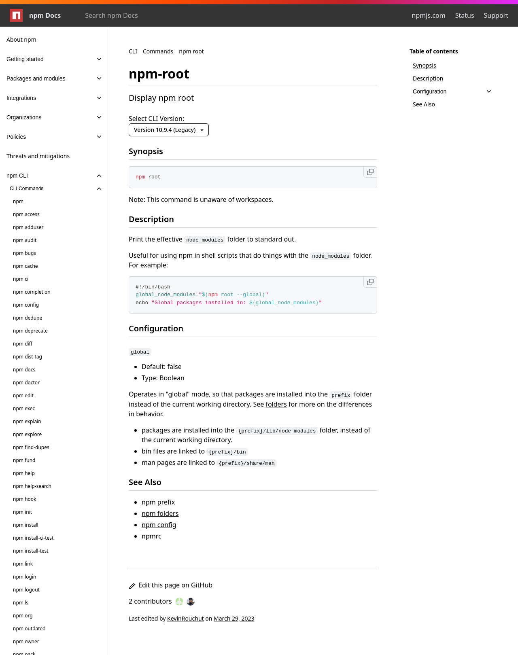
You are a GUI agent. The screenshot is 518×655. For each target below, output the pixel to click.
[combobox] (128, 15)
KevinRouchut (185, 618)
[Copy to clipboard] (370, 172)
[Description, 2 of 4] (452, 78)
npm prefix (158, 502)
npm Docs (35, 15)
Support (496, 15)
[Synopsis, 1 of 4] (452, 65)
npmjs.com (429, 15)
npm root (191, 51)
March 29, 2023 (234, 618)
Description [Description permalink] (156, 219)
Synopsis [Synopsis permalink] (151, 151)
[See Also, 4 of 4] (452, 104)
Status (464, 15)
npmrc (151, 536)
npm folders (160, 513)
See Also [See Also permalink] (150, 482)
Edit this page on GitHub (170, 585)
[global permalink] (145, 350)
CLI (133, 51)
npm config (159, 524)
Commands (158, 51)
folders (276, 404)
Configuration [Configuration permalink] (161, 328)
